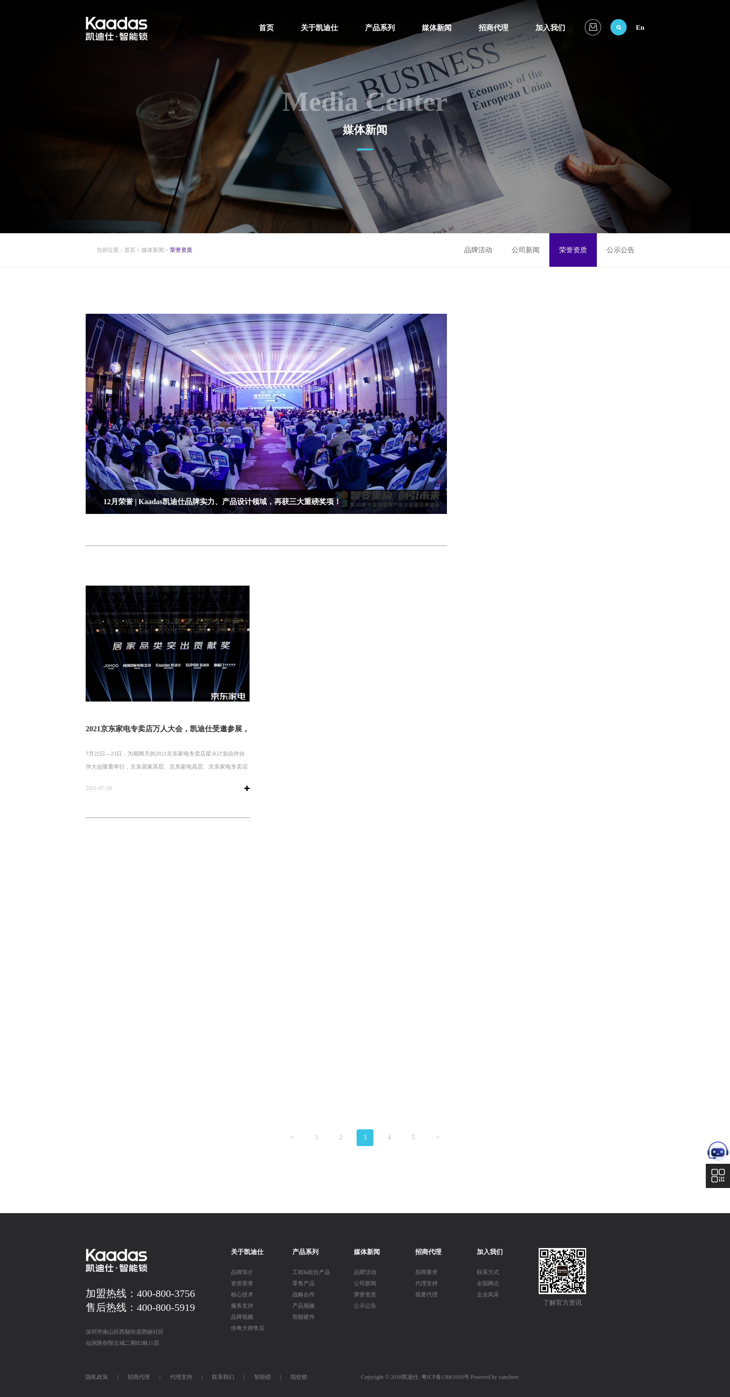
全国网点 (488, 1283)
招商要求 (426, 1272)
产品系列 (380, 28)
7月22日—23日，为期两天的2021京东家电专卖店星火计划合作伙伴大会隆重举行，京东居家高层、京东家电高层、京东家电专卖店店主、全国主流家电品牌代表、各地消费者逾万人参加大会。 (167, 766)
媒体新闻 (437, 28)
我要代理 (426, 1294)
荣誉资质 (573, 250)
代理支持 (426, 1283)
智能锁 (262, 1377)
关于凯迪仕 (319, 28)
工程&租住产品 (311, 1272)
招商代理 (493, 28)
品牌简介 (242, 1272)
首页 (266, 28)
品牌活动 (478, 250)
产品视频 (303, 1306)
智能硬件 (303, 1317)
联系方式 (488, 1272)
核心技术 (242, 1294)
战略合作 (303, 1294)
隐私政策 (97, 1377)
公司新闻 (526, 250)
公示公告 (621, 250)
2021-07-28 (99, 788)
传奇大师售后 (247, 1328)
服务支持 (242, 1306)
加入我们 (550, 28)
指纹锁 (299, 1377)
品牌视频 (242, 1317)
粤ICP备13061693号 (445, 1377)
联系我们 (223, 1377)
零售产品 (303, 1283)
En (640, 27)
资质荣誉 (242, 1283)
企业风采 (488, 1294)
